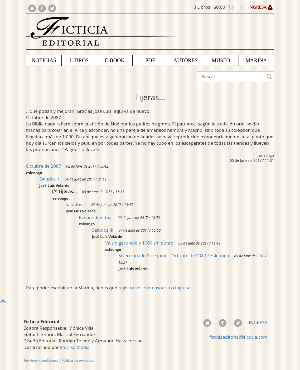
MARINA (256, 60)
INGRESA (260, 7)
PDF (150, 60)
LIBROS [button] (79, 60)
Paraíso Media (75, 347)
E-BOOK (115, 60)
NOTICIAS (44, 60)
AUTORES (185, 60)
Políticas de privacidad (77, 360)
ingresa (182, 288)
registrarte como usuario (144, 288)
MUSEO (221, 60)
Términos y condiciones (40, 360)
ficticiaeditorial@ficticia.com (238, 337)
